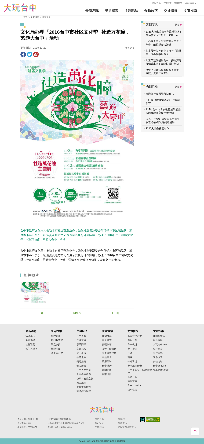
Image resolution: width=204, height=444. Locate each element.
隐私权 (121, 419)
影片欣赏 (158, 348)
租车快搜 (132, 389)
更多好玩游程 (83, 391)
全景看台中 (57, 353)
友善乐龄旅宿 (109, 348)
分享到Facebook (23, 54)
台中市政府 (102, 409)
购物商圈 (107, 370)
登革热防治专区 (161, 370)
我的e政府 (142, 419)
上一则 (39, 313)
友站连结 (158, 361)
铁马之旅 (81, 357)
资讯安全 (99, 423)
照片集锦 (158, 353)
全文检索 (167, 3)
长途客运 (132, 361)
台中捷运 (132, 348)
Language (189, 3)
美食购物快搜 (109, 353)
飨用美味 (107, 361)
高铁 (129, 357)
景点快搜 (56, 344)
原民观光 (81, 382)
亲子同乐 (81, 344)
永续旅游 (81, 340)
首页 (25, 17)
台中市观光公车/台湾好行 (139, 371)
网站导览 (156, 3)
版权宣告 (122, 423)
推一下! (29, 54)
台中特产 (107, 365)
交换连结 (99, 427)
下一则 (115, 313)
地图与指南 (159, 336)
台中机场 (132, 344)
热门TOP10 (57, 340)
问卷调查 (158, 357)
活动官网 (85, 259)
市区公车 (132, 377)
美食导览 (107, 340)
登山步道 (81, 353)
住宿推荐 (107, 336)
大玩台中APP (160, 344)
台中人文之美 (83, 370)
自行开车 (132, 340)
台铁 (129, 353)
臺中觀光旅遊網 (20, 7)
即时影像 (56, 336)
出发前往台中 (134, 336)
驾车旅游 (132, 381)
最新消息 (46, 17)
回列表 (77, 313)
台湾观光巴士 (134, 365)
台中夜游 (81, 336)
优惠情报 (107, 374)
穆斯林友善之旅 (84, 378)
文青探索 (81, 348)
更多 (177, 24)
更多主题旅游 (83, 387)
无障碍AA (153, 419)
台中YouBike (134, 385)
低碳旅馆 (107, 344)
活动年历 (30, 336)
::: (149, 2)
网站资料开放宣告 (127, 427)
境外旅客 (178, 3)
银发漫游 (81, 365)
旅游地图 (56, 348)
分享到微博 (36, 54)
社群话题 (30, 344)
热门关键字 (31, 348)
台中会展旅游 (83, 374)
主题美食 (107, 357)
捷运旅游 (81, 361)
